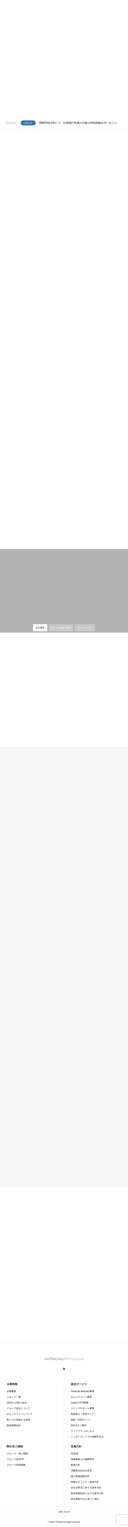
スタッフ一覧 (14, 1397)
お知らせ (28, 123)
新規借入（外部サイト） (84, 1414)
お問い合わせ (64, 1512)
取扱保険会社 (14, 1425)
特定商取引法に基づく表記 (85, 1499)
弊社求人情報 (15, 1446)
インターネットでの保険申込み (87, 1436)
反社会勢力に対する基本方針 (86, 1487)
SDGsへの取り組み (17, 1402)
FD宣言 (75, 1453)
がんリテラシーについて (20, 1414)
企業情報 (12, 1384)
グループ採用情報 (16, 1465)
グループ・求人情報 (17, 1453)
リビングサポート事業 (82, 1408)
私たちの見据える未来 (18, 1419)
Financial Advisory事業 (82, 1391)
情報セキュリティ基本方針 (85, 1482)
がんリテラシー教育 (81, 1397)
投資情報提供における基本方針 (87, 1493)
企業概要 (11, 1391)
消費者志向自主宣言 (81, 1470)
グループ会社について (18, 1408)
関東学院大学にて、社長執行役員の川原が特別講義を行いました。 (79, 122)
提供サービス (79, 1384)
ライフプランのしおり (82, 1431)
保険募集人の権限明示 (82, 1459)
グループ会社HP (15, 1459)
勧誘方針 (75, 1465)
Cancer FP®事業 (79, 1402)
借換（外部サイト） (81, 1419)
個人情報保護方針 (80, 1476)
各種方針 (76, 1446)
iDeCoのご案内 (79, 1425)
